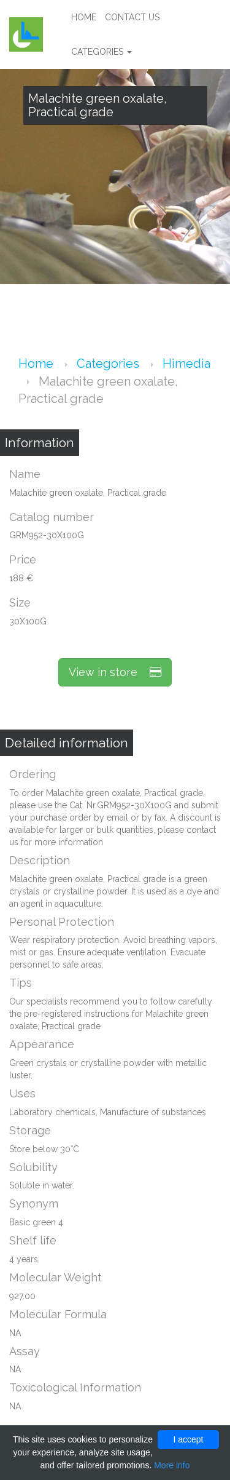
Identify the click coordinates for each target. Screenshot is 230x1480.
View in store (115, 672)
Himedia (186, 363)
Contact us (132, 17)
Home (83, 17)
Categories (101, 52)
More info (172, 1465)
